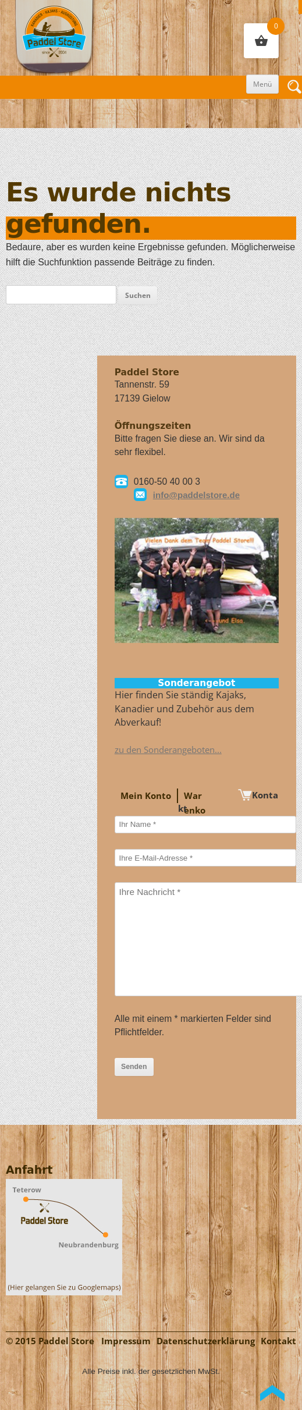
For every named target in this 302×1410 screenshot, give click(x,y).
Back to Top (272, 1393)
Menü (262, 84)
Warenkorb (194, 810)
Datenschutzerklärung (206, 1341)
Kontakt (278, 1341)
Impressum (126, 1341)
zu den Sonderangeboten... (168, 750)
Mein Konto (145, 796)
